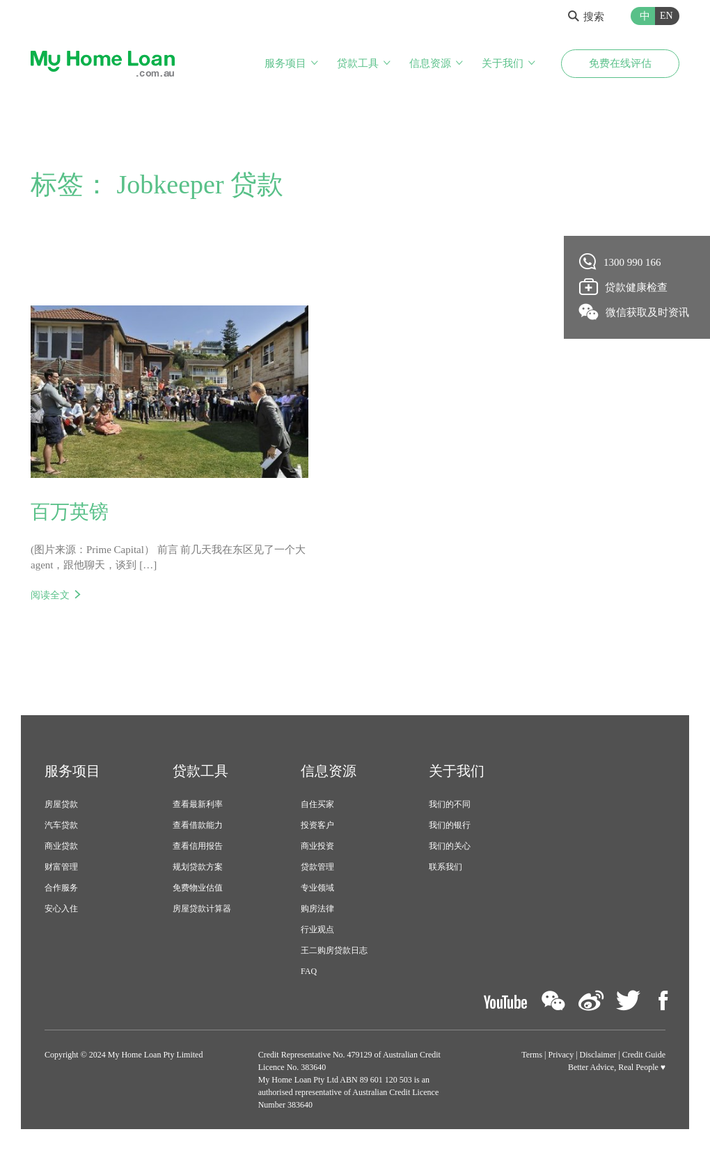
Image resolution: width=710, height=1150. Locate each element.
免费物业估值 (198, 887)
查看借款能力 (198, 824)
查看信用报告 (198, 845)
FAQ (309, 970)
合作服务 (61, 887)
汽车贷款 (61, 824)
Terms (531, 1055)
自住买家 (317, 803)
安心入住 (61, 908)
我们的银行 (450, 824)
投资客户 (317, 824)
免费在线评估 (620, 63)
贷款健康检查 (624, 286)
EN (666, 15)
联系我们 (445, 866)
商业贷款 (61, 845)
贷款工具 (358, 63)
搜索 (586, 16)
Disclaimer (598, 1055)
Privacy (561, 1055)
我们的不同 (450, 803)
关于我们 (502, 63)
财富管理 (61, 866)
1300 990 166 (620, 261)
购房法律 (317, 908)
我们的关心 (450, 845)
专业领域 (317, 887)
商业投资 (317, 845)
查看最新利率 (198, 803)
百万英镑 (70, 511)
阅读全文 (50, 594)
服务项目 (285, 63)
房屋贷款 (61, 803)
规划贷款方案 (198, 866)
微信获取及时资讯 (634, 312)
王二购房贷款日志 (334, 950)
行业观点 (317, 929)
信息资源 (430, 63)
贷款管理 (317, 866)
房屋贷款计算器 (202, 908)
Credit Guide (643, 1055)
